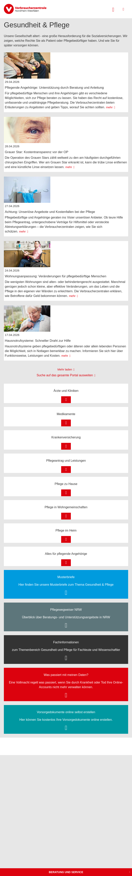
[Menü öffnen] (123, 9)
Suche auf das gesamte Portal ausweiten (65, 375)
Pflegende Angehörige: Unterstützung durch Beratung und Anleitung (54, 87)
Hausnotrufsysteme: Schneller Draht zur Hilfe (38, 341)
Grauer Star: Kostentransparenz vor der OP (36, 152)
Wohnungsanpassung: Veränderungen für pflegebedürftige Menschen (55, 276)
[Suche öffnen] (113, 9)
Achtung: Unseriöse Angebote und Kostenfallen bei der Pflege (50, 212)
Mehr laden (64, 369)
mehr (109, 107)
